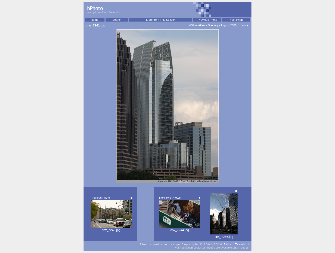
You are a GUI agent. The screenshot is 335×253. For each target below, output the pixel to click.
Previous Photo (207, 19)
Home (94, 19)
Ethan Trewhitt (236, 244)
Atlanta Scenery (208, 25)
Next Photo (236, 19)
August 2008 (228, 25)
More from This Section (161, 19)
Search (116, 19)
